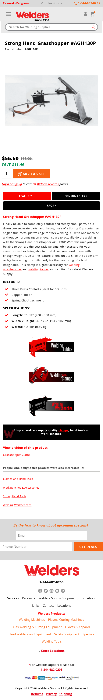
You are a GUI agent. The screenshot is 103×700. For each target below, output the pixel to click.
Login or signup (12, 184)
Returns (37, 694)
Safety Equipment (66, 634)
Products (28, 598)
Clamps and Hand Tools (18, 479)
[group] (51, 101)
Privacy (51, 694)
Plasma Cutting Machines (66, 620)
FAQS (50, 206)
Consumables (75, 196)
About (91, 598)
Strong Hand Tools (14, 496)
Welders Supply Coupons (56, 598)
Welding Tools (52, 641)
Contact (48, 605)
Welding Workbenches (17, 505)
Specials (88, 634)
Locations (64, 605)
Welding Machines (32, 620)
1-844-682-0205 (51, 582)
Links (35, 605)
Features (26, 196)
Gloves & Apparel (77, 627)
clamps (63, 430)
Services (13, 598)
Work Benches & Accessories (21, 488)
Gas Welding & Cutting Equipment (37, 627)
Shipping (65, 694)
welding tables (38, 270)
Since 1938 (41, 20)
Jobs (81, 598)
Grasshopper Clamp (17, 455)
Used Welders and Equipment (30, 634)
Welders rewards (48, 184)
